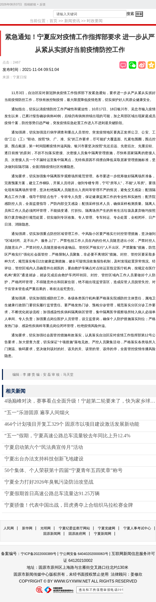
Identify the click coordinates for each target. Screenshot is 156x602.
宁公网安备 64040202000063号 (84, 554)
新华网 (27, 528)
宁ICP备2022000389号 (38, 554)
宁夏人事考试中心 (137, 528)
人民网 (8, 528)
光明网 (45, 528)
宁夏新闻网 (102, 534)
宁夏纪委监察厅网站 (74, 528)
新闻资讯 (72, 21)
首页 (53, 21)
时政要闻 (95, 21)
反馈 (42, 4)
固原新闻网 (52, 534)
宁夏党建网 (106, 528)
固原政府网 (77, 534)
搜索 (130, 14)
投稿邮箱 (30, 4)
